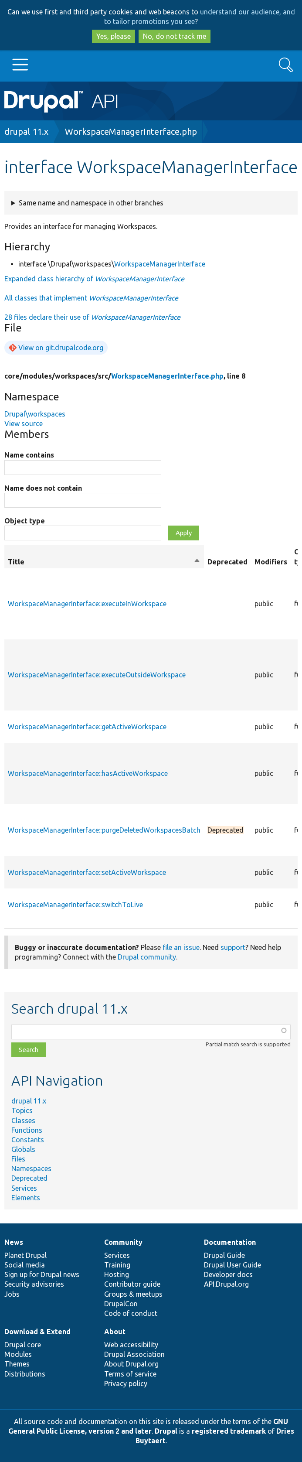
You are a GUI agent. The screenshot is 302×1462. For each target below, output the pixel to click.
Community (123, 1242)
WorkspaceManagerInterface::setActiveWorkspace (87, 872)
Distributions (24, 1374)
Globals (23, 1149)
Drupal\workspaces (34, 414)
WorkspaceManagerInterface (159, 264)
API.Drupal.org (226, 1284)
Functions (26, 1130)
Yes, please (113, 36)
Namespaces (31, 1168)
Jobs (12, 1294)
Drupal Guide (224, 1255)
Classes (23, 1120)
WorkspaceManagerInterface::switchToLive (75, 905)
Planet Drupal (25, 1255)
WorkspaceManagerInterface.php (131, 131)
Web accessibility (131, 1345)
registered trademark (229, 1431)
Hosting (116, 1274)
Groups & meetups (133, 1294)
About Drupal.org (131, 1364)
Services (24, 1188)
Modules (18, 1354)
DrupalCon (121, 1304)
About (115, 1332)
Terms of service (130, 1374)
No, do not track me (174, 36)
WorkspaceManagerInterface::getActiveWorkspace (87, 727)
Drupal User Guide (232, 1265)
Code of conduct (130, 1313)
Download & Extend (37, 1332)
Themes (17, 1364)
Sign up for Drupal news (41, 1274)
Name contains (29, 455)
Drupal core (22, 1345)
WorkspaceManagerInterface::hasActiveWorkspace (88, 773)
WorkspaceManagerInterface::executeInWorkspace (87, 604)
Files (18, 1159)
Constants (27, 1140)
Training (117, 1265)
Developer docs (228, 1274)
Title (104, 562)
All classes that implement (91, 298)
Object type (24, 521)
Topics (22, 1110)
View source (23, 423)
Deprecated (29, 1178)
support (233, 947)
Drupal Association (134, 1354)
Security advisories (34, 1284)
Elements (25, 1198)
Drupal (166, 1431)
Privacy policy (125, 1383)
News (13, 1242)
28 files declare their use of (92, 317)
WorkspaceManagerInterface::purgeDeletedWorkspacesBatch (104, 830)
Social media (24, 1265)
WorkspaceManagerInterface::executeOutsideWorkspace (97, 675)
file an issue (181, 947)
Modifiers (270, 562)
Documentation (230, 1242)
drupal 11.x (26, 131)
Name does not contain (43, 488)
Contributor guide (132, 1284)
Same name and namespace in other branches (91, 203)
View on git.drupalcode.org (60, 348)
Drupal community (147, 957)
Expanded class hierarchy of (94, 279)
